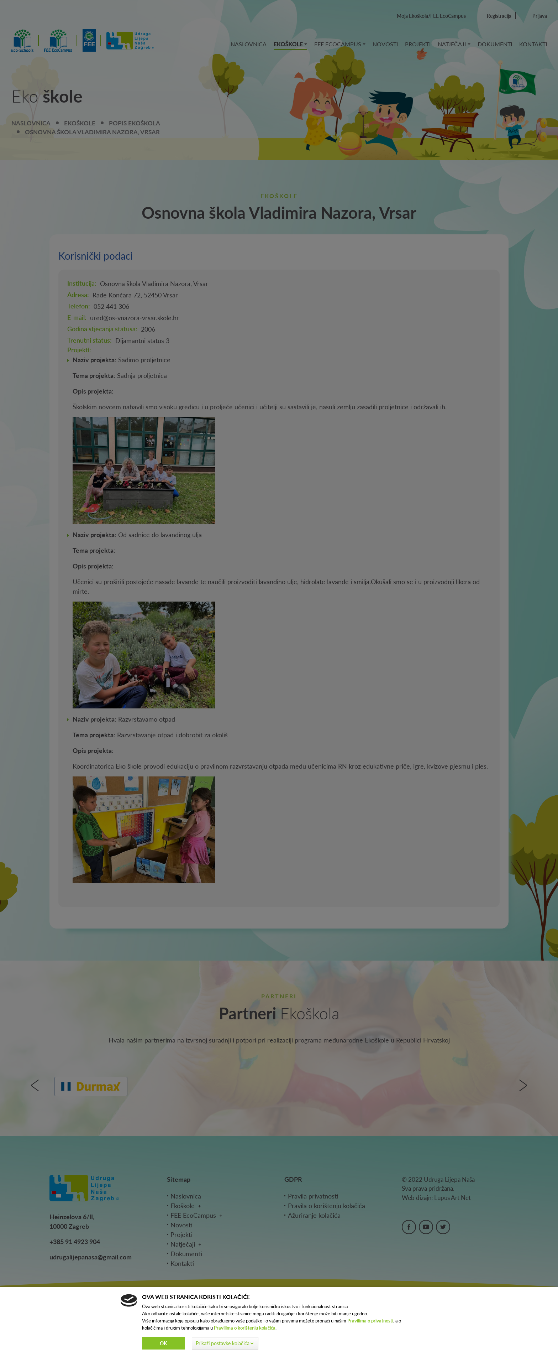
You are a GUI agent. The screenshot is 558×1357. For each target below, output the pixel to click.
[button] (225, 1343)
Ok (163, 1343)
